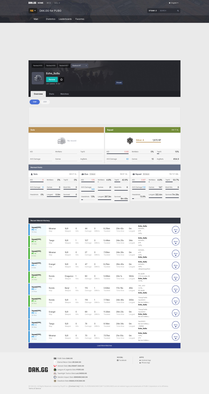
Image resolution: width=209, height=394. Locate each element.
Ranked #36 (50, 66)
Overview (38, 94)
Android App (145, 360)
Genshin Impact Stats (71, 377)
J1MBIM (141, 326)
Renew (52, 79)
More (176, 230)
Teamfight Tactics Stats (70, 373)
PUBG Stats (63, 358)
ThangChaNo (142, 297)
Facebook (121, 360)
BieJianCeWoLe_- (144, 302)
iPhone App (144, 363)
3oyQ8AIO (141, 300)
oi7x (139, 338)
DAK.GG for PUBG (50, 10)
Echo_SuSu (142, 226)
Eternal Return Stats (67, 362)
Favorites (79, 19)
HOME (40, 3)
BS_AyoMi (141, 274)
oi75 (139, 231)
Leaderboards (65, 19)
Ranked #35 (37, 66)
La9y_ (140, 233)
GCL (57, 3)
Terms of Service (35, 388)
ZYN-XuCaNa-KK (144, 276)
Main (36, 19)
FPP (45, 102)
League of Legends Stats (69, 369)
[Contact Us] (74, 386)
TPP (35, 102)
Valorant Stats (69, 366)
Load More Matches (104, 346)
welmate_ (141, 228)
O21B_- (140, 281)
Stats (51, 94)
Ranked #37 (64, 66)
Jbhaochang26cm (144, 269)
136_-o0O (141, 286)
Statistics (50, 19)
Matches (65, 94)
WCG (49, 3)
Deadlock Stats (69, 381)
